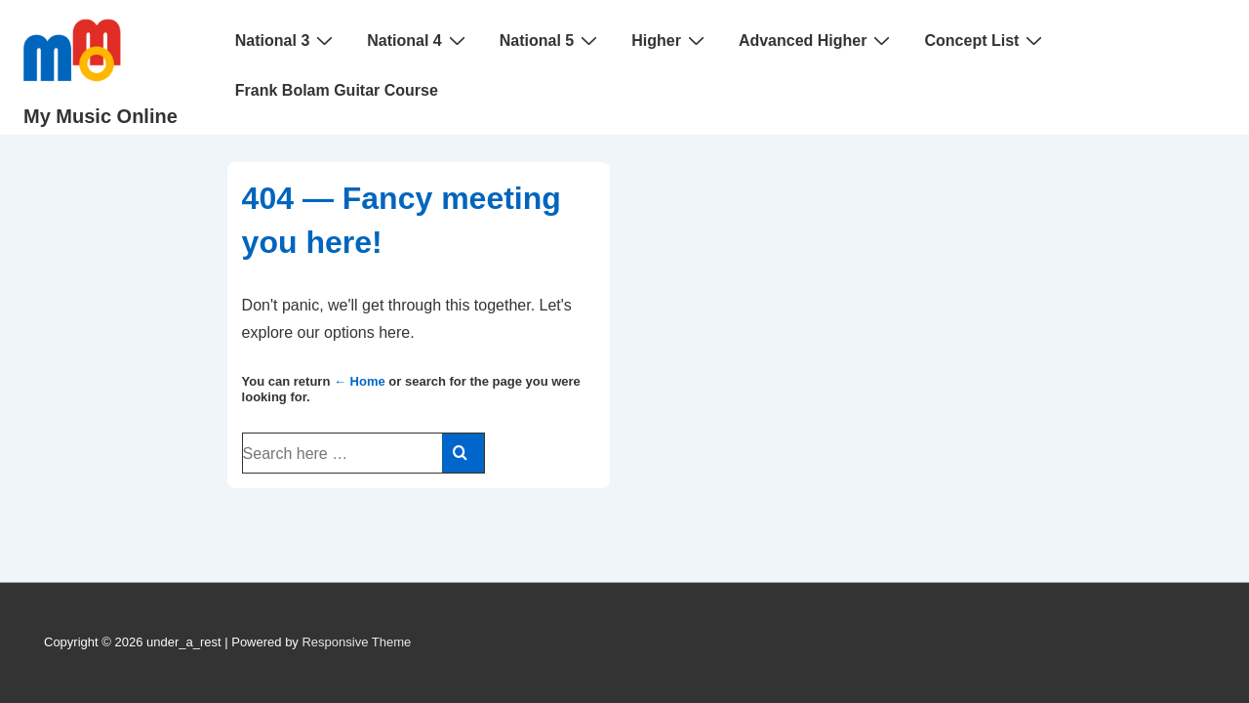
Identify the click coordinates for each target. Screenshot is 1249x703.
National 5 (551, 40)
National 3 (286, 40)
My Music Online (100, 116)
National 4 (418, 40)
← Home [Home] (359, 381)
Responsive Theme (356, 642)
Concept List (985, 40)
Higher (670, 40)
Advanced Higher (817, 40)
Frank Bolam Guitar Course (336, 90)
